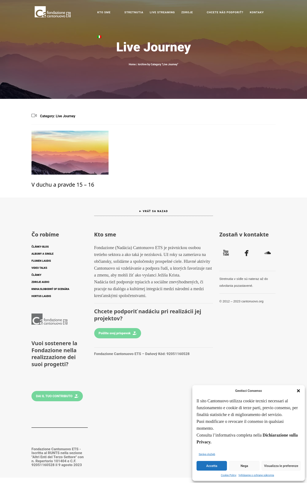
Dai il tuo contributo (57, 396)
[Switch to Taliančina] (270, 12)
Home (132, 64)
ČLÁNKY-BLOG (40, 246)
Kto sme (117, 12)
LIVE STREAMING (168, 12)
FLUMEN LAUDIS (41, 260)
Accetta (211, 466)
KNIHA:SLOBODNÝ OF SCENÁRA (50, 289)
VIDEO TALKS (39, 267)
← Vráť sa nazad (153, 211)
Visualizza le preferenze (281, 466)
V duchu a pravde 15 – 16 (62, 184)
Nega (244, 466)
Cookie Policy (228, 475)
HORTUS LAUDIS (41, 296)
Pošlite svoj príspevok (118, 333)
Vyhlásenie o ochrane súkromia (256, 475)
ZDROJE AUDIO (40, 282)
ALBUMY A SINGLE (42, 253)
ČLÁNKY (36, 274)
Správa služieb (207, 454)
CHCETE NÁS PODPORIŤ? (223, 12)
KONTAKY (255, 12)
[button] (298, 391)
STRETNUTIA (139, 12)
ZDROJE (192, 12)
